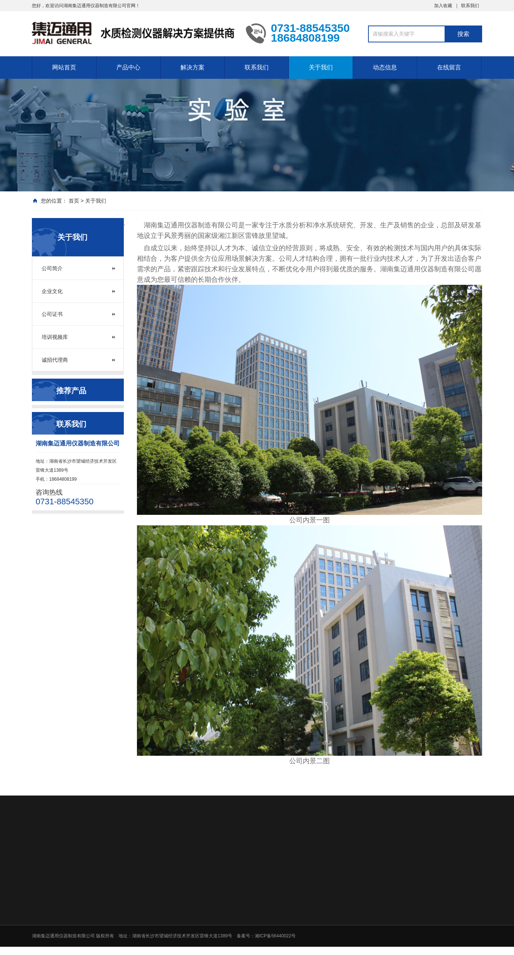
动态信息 (385, 67)
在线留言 (449, 67)
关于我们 (321, 67)
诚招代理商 (55, 360)
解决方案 (192, 67)
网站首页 (64, 67)
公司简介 (52, 268)
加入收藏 (443, 5)
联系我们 (470, 5)
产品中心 (128, 67)
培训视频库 (55, 337)
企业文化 (52, 291)
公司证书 (52, 314)
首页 (74, 201)
